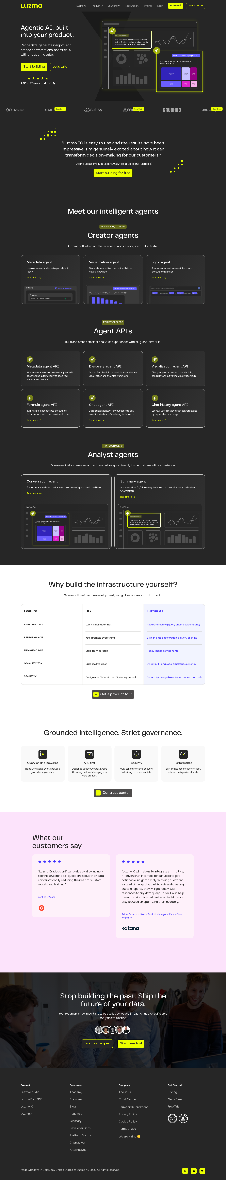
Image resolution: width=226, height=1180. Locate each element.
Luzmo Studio (30, 1092)
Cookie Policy (128, 1121)
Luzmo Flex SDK (31, 1099)
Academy (76, 1092)
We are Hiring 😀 (130, 1136)
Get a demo (196, 6)
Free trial (175, 6)
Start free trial (131, 1043)
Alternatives (78, 1150)
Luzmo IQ (27, 1106)
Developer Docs (80, 1128)
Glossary (75, 1121)
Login (160, 5)
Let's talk (60, 66)
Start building (34, 66)
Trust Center (127, 1099)
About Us (125, 1092)
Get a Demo (175, 1099)
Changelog (77, 1142)
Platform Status (80, 1135)
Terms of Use (127, 1129)
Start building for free (113, 173)
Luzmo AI (81, 5)
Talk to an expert (97, 1043)
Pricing (148, 5)
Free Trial (174, 1106)
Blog (73, 1106)
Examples (76, 1099)
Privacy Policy (128, 1114)
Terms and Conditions (133, 1107)
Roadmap (76, 1114)
